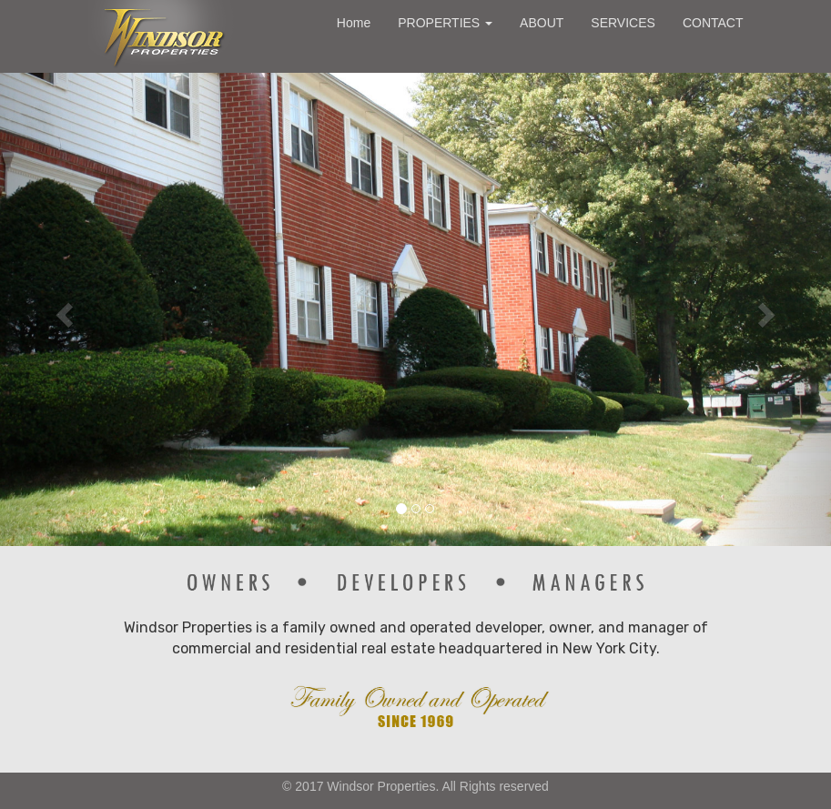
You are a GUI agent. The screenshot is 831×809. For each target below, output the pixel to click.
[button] (62, 309)
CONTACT (713, 22)
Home (353, 22)
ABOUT (541, 22)
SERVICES (623, 22)
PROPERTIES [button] (445, 22)
